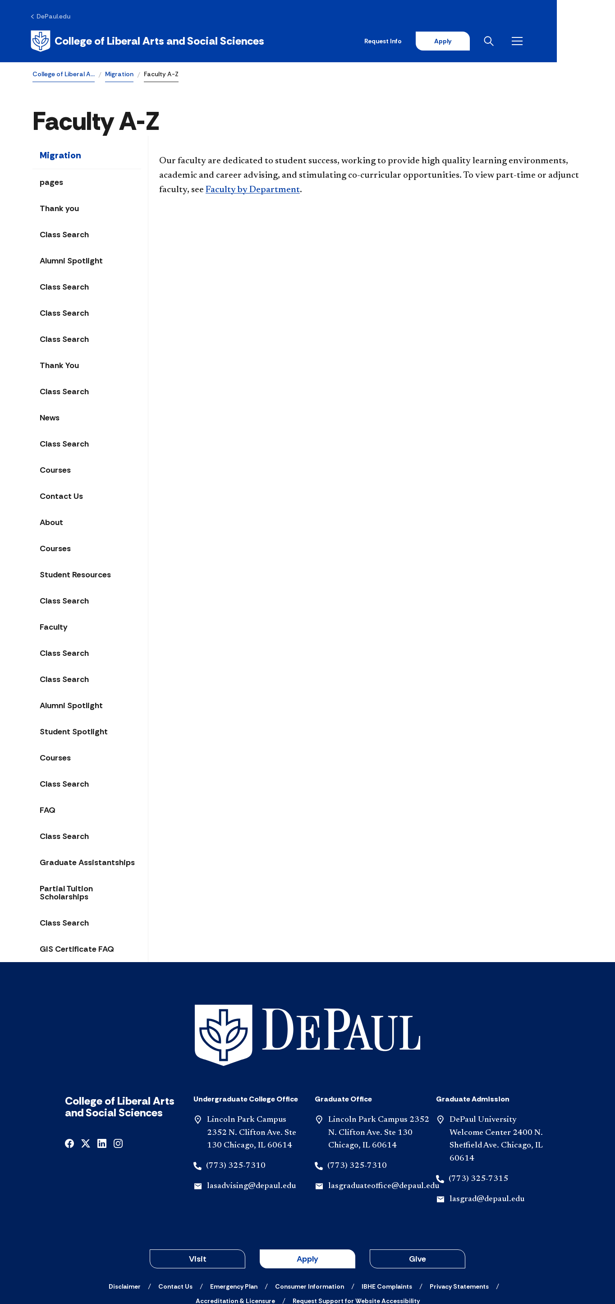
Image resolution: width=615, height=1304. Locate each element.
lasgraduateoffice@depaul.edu (383, 1124)
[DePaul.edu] (52, 17)
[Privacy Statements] (459, 1224)
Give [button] (417, 1197)
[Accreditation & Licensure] (235, 1239)
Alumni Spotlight (71, 261)
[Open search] (547, 41)
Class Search (64, 235)
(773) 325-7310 (236, 1104)
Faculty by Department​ (253, 190)
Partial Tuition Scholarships (66, 893)
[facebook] (69, 1081)
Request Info (438, 41)
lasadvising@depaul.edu (251, 1124)
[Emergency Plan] (233, 1224)
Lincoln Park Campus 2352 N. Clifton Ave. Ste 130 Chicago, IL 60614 (251, 1071)
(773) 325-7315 (478, 1117)
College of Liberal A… (63, 75)
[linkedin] (101, 1081)
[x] (85, 1081)
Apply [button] (307, 1197)
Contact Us (61, 497)
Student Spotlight (74, 732)
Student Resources (75, 575)
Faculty (54, 627)
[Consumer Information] (309, 1224)
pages (51, 183)
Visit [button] (198, 1197)
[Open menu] (575, 41)
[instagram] (118, 1081)
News (50, 418)
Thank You (59, 366)
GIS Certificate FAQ (77, 950)
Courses (55, 470)
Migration (119, 75)
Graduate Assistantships (87, 863)
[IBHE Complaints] (387, 1224)
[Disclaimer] (125, 1224)
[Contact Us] (175, 1224)
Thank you (59, 209)
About (51, 523)
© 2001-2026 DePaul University (307, 1265)
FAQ (47, 811)
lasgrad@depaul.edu (487, 1138)
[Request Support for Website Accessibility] (356, 1239)
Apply (498, 41)
